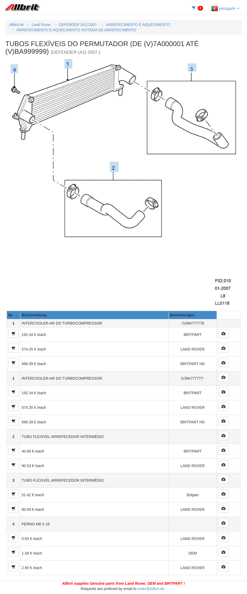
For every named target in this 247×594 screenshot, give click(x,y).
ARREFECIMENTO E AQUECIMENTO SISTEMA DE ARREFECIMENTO (76, 30)
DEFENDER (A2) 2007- (78, 25)
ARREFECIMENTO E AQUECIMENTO (138, 25)
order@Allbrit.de (151, 589)
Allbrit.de (16, 25)
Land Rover (41, 25)
